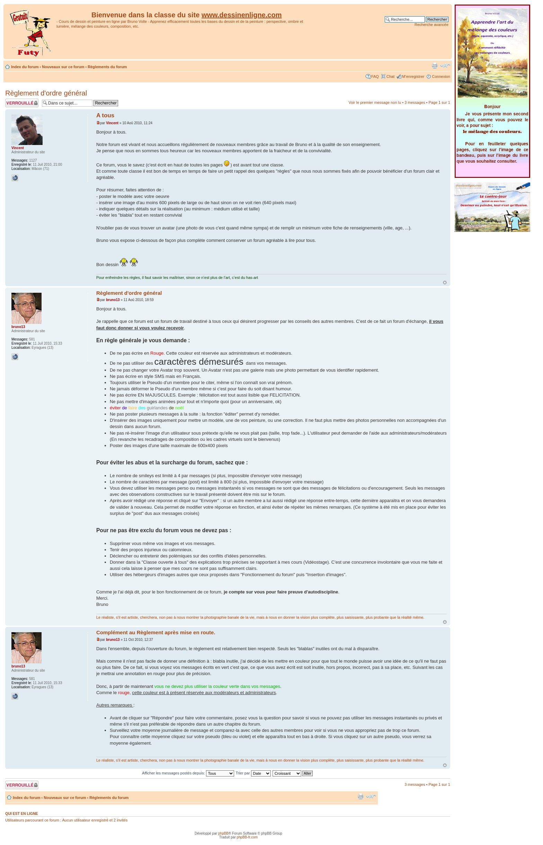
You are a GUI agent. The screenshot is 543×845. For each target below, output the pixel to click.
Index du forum (24, 67)
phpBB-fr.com (247, 837)
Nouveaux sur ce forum (63, 67)
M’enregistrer (413, 76)
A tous (105, 115)
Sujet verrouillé (21, 103)
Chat (390, 76)
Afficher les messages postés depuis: (188, 773)
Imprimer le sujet (434, 65)
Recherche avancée (431, 24)
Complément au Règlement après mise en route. (155, 632)
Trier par (252, 773)
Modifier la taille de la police (445, 65)
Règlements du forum (107, 67)
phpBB (223, 833)
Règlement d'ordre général (46, 93)
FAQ (375, 76)
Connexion (441, 76)
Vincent (112, 123)
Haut (445, 282)
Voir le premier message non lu (375, 102)
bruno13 (112, 300)
